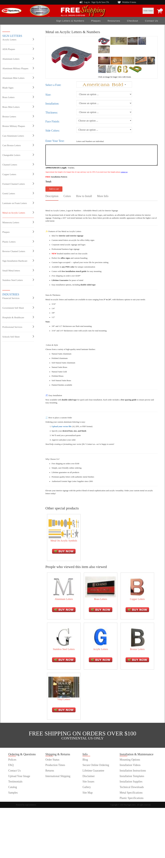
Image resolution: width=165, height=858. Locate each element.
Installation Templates (132, 776)
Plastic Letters (18, 241)
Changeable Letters (18, 155)
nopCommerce (30, 805)
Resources (114, 20)
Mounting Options (130, 759)
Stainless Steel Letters (18, 280)
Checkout (132, 20)
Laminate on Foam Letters (18, 203)
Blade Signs (18, 87)
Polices (12, 759)
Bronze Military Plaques (18, 126)
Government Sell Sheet (18, 307)
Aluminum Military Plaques (18, 68)
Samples (13, 792)
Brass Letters (18, 97)
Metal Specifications (131, 792)
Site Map (87, 792)
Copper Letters (18, 174)
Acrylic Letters (18, 39)
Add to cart (54, 189)
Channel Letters (18, 164)
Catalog (12, 787)
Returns (49, 770)
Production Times (55, 765)
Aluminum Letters (18, 58)
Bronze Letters (18, 116)
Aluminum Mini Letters (18, 77)
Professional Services (18, 326)
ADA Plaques (18, 49)
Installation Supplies (131, 781)
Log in (87, 2)
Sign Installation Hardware (18, 260)
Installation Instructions (133, 770)
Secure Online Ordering (95, 765)
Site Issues (88, 781)
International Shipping (57, 776)
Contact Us (151, 20)
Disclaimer (88, 776)
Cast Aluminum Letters (18, 135)
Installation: (52, 103)
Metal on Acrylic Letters (18, 212)
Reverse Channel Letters (18, 251)
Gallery (86, 787)
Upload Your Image (19, 776)
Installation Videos (130, 765)
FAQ (11, 765)
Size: (48, 94)
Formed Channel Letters (18, 183)
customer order (16, 798)
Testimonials (15, 781)
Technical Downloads (132, 787)
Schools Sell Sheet (18, 336)
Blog (85, 759)
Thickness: (51, 112)
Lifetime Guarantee (93, 770)
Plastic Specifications (131, 798)
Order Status (148, 11)
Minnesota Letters (18, 222)
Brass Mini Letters (18, 106)
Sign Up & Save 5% (100, 2)
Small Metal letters (18, 270)
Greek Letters (18, 193)
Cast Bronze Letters (18, 145)
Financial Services (18, 298)
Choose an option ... (88, 120)
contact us (124, 172)
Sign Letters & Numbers (70, 20)
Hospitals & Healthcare (18, 317)
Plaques (96, 20)
